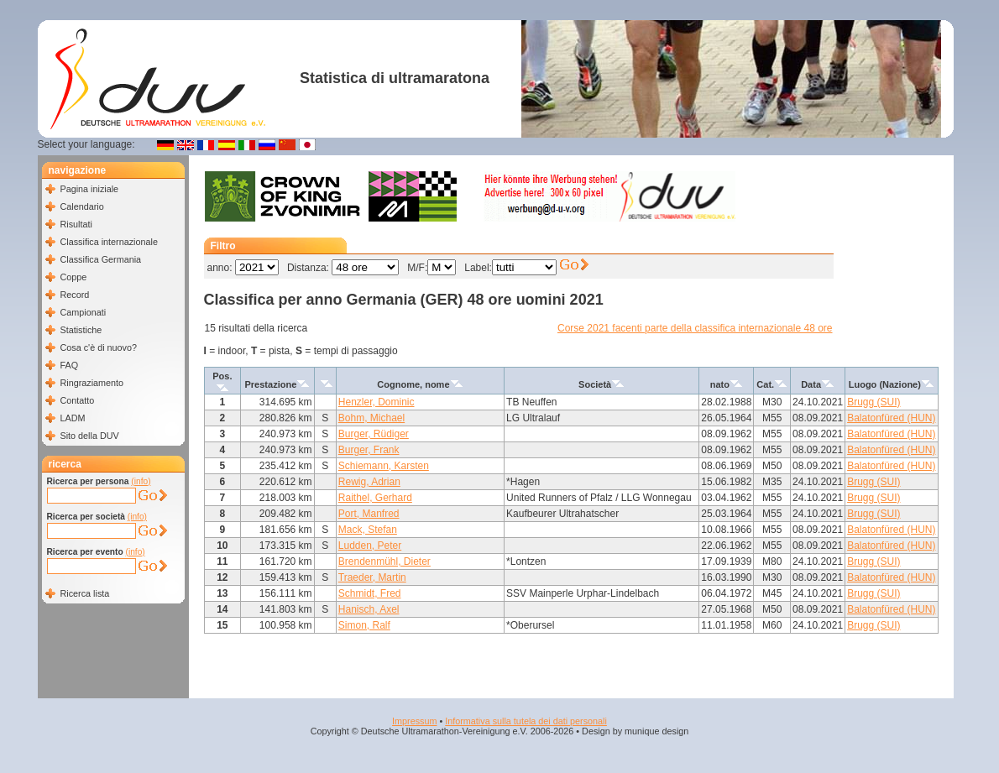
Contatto (77, 400)
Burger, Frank (369, 450)
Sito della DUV (89, 436)
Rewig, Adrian (369, 482)
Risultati (76, 224)
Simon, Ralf (364, 625)
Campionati (83, 312)
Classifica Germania (101, 259)
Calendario (82, 206)
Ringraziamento (92, 383)
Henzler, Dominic (376, 402)
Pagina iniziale (89, 189)
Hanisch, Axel (369, 609)
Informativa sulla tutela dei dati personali (526, 721)
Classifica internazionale (109, 242)
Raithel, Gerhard (375, 498)
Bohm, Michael (371, 418)
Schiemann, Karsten (383, 466)
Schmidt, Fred (369, 593)
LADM (73, 418)
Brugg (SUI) (873, 402)
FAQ (69, 365)
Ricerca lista (85, 593)
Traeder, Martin (372, 577)
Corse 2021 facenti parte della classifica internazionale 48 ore (695, 328)
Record (75, 295)
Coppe (73, 277)
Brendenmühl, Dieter (384, 561)
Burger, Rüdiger (373, 434)
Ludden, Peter (369, 545)
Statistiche (81, 330)
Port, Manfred (369, 514)
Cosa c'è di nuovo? (99, 347)
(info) (140, 481)
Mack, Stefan (367, 529)
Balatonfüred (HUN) (891, 418)
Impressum (414, 721)
